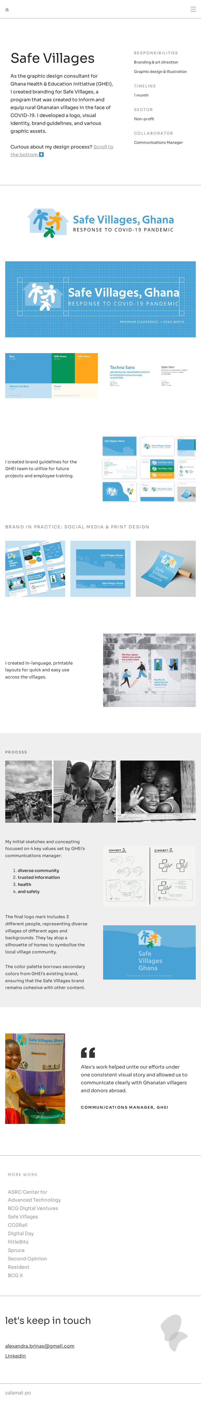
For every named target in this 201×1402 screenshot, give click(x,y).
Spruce (16, 1251)
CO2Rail (17, 1226)
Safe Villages (23, 1217)
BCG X (15, 1276)
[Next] (186, 876)
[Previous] (113, 876)
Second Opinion (27, 1259)
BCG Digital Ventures (33, 1209)
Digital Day (21, 1234)
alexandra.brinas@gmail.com (39, 1347)
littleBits (18, 1242)
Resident (19, 1268)
